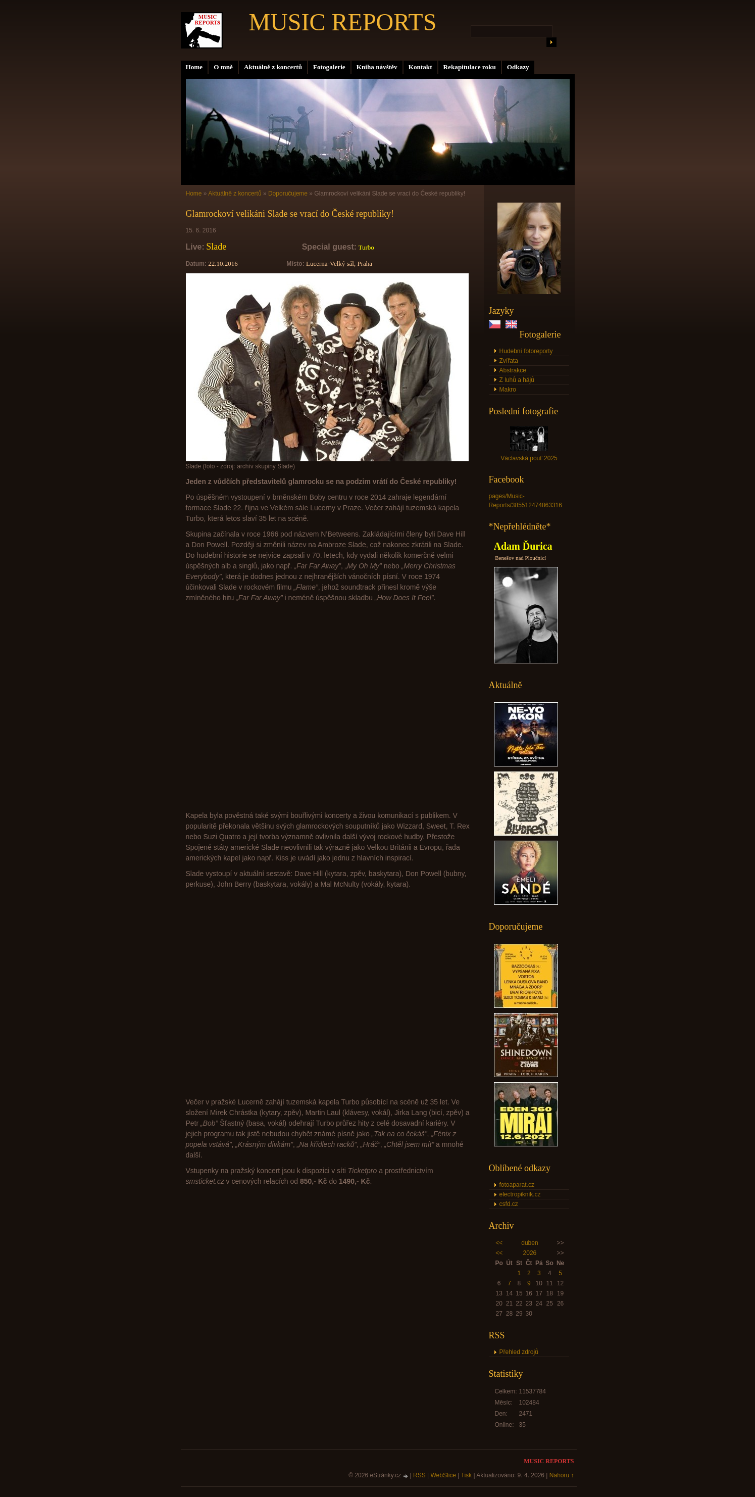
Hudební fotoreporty (526, 351)
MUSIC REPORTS (343, 22)
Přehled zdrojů (518, 1352)
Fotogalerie (329, 67)
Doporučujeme (288, 193)
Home (194, 67)
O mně (223, 67)
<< (498, 1242)
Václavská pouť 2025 (529, 458)
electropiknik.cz (520, 1194)
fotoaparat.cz (516, 1184)
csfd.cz (508, 1204)
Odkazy (518, 67)
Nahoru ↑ (561, 1475)
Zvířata (508, 360)
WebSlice (443, 1475)
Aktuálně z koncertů (273, 67)
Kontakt (420, 67)
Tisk (466, 1475)
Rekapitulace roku (469, 67)
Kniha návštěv (377, 67)
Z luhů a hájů (516, 379)
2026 (530, 1253)
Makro (507, 389)
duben (529, 1242)
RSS (419, 1475)
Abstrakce (512, 370)
